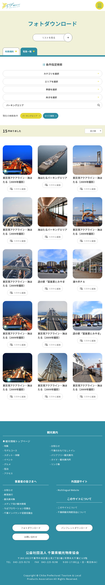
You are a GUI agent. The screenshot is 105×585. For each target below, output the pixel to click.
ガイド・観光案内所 (61, 459)
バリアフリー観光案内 (62, 455)
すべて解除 (49, 115)
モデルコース (10, 450)
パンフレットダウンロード (74, 527)
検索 (99, 105)
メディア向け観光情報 (15, 503)
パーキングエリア (29, 115)
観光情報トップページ (17, 441)
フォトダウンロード (31, 527)
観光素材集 (9, 499)
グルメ (7, 464)
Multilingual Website (68, 490)
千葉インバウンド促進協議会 (18, 513)
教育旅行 (8, 494)
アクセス (8, 473)
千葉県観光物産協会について (72, 512)
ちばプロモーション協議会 (17, 508)
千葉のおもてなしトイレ (63, 450)
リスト (17, 189)
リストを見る (48, 37)
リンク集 (55, 464)
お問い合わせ (30, 536)
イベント (8, 459)
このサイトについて (67, 507)
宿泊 (6, 468)
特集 (6, 446)
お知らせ (55, 446)
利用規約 (9, 51)
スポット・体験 (11, 455)
